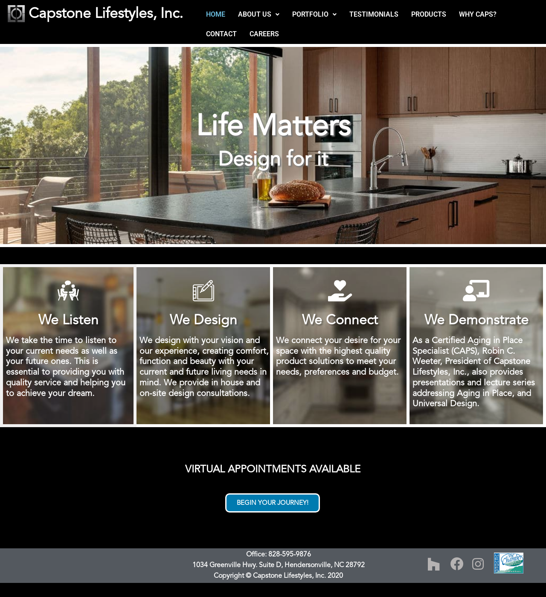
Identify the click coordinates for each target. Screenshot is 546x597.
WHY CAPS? (478, 14)
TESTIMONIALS (373, 14)
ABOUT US (258, 14)
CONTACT (221, 34)
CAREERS (264, 34)
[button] (259, 14)
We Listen (68, 320)
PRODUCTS (428, 14)
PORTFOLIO (314, 14)
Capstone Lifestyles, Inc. (106, 13)
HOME (215, 14)
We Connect (340, 320)
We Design (203, 320)
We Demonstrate (476, 320)
